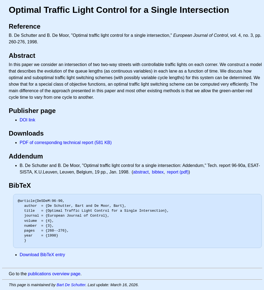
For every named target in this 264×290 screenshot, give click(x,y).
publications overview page (54, 273)
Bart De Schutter (71, 285)
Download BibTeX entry (42, 254)
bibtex (158, 172)
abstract (141, 172)
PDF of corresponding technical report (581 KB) (66, 142)
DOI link (27, 120)
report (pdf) (177, 172)
